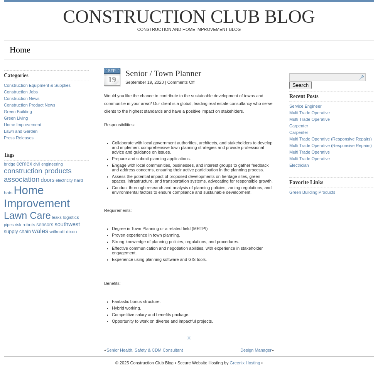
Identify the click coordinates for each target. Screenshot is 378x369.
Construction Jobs (21, 92)
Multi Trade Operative (309, 112)
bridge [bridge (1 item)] (9, 164)
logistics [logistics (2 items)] (71, 217)
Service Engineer (305, 106)
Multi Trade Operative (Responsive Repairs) (330, 139)
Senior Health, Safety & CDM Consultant (144, 350)
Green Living (16, 118)
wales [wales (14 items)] (40, 230)
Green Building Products (312, 192)
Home (20, 49)
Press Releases (19, 137)
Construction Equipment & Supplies (37, 85)
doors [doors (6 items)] (47, 180)
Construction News (21, 98)
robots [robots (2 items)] (28, 224)
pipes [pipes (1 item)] (9, 224)
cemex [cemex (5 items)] (24, 164)
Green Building (18, 111)
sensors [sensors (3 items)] (44, 224)
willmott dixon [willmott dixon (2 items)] (63, 231)
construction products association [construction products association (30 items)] (38, 175)
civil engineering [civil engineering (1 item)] (47, 164)
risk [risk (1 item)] (18, 224)
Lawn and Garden (20, 131)
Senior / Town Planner (163, 73)
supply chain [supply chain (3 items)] (17, 231)
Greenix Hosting (245, 363)
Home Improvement (22, 124)
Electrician (299, 165)
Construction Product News (29, 105)
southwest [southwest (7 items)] (67, 224)
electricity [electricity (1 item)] (64, 180)
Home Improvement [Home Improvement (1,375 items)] (37, 197)
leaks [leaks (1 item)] (57, 217)
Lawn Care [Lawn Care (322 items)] (27, 215)
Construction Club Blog (189, 16)
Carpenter (298, 126)
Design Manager (256, 350)
